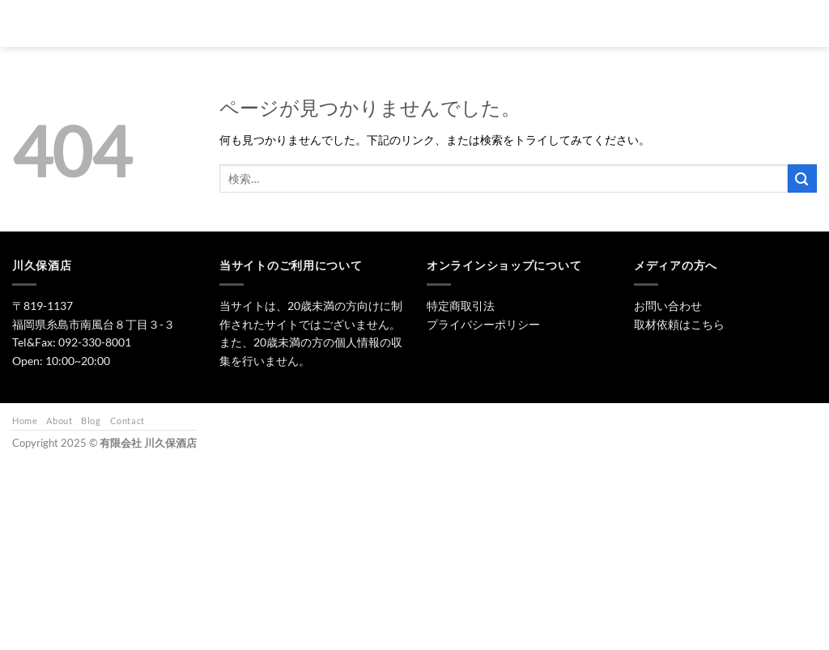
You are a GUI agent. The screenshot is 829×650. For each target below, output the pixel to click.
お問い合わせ (653, 23)
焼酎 (473, 23)
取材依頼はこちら (679, 324)
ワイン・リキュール (555, 23)
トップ (356, 23)
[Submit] (802, 178)
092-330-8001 (94, 342)
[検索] (310, 23)
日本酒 (417, 23)
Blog (90, 420)
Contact (127, 420)
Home (24, 420)
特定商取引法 (461, 305)
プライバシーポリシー (483, 324)
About (59, 420)
